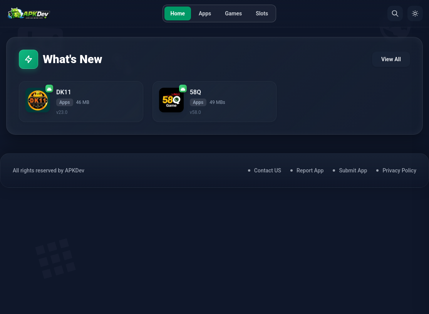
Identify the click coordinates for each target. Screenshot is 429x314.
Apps (205, 13)
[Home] (28, 13)
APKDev (74, 170)
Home (178, 13)
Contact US (267, 170)
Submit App (353, 170)
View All (391, 59)
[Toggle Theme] (415, 13)
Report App (310, 170)
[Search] (395, 13)
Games (233, 13)
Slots (262, 13)
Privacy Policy (399, 170)
